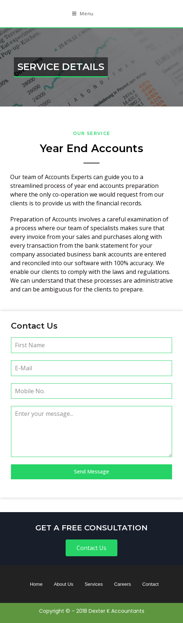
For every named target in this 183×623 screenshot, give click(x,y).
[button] (91, 547)
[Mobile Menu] (83, 13)
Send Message (91, 471)
